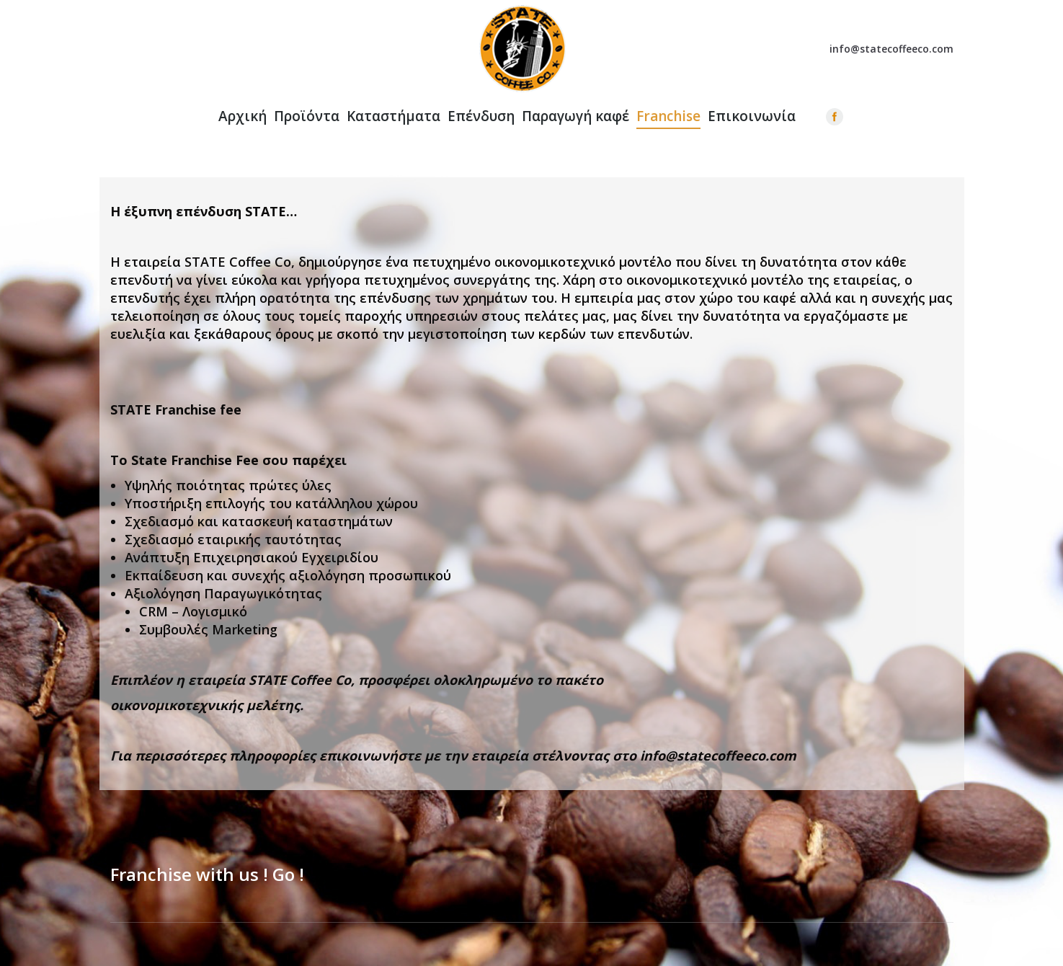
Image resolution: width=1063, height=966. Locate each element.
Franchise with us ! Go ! (207, 874)
